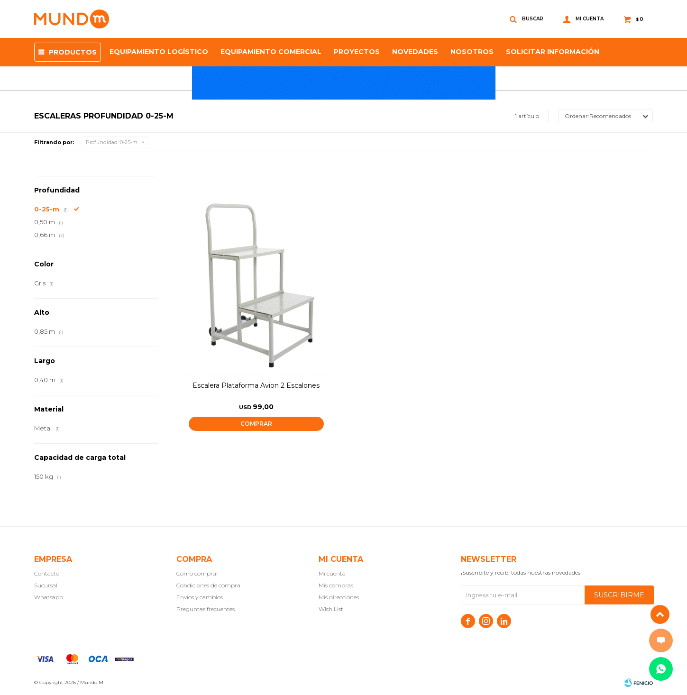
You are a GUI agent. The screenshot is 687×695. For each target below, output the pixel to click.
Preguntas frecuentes (205, 609)
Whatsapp (48, 597)
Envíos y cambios (199, 597)
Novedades (415, 51)
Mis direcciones (339, 597)
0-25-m (111, 142)
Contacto (46, 573)
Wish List (331, 609)
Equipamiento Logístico (159, 51)
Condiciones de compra (208, 585)
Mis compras (336, 585)
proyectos (357, 51)
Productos (73, 52)
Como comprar (197, 573)
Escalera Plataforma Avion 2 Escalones (256, 385)
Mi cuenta (332, 573)
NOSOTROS (472, 51)
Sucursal (45, 585)
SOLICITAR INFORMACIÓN (552, 51)
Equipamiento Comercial (270, 51)
